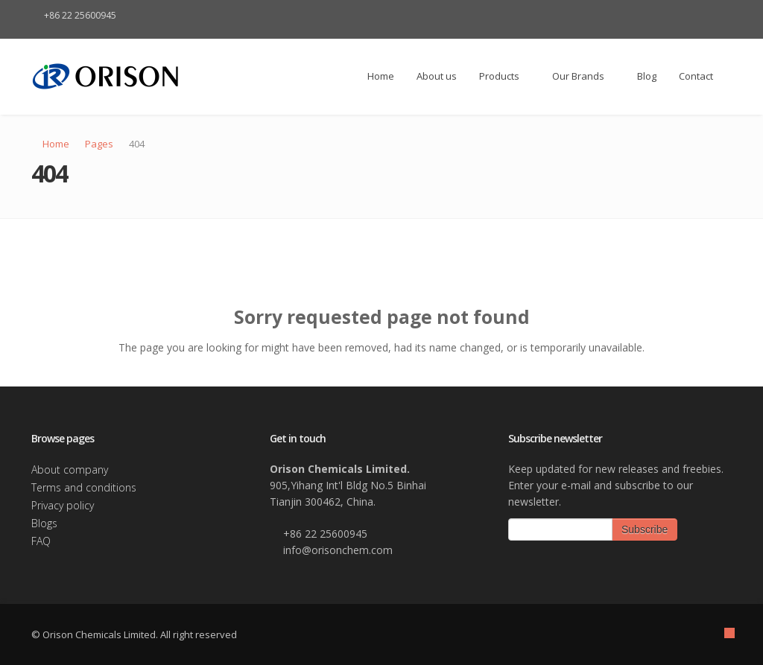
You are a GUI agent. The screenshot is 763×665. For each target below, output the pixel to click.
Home (374, 76)
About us (437, 76)
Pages (99, 143)
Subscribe (644, 529)
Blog (646, 76)
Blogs (44, 523)
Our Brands (583, 76)
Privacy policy (62, 505)
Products (504, 76)
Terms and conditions (83, 487)
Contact (696, 76)
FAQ (41, 541)
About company (69, 469)
